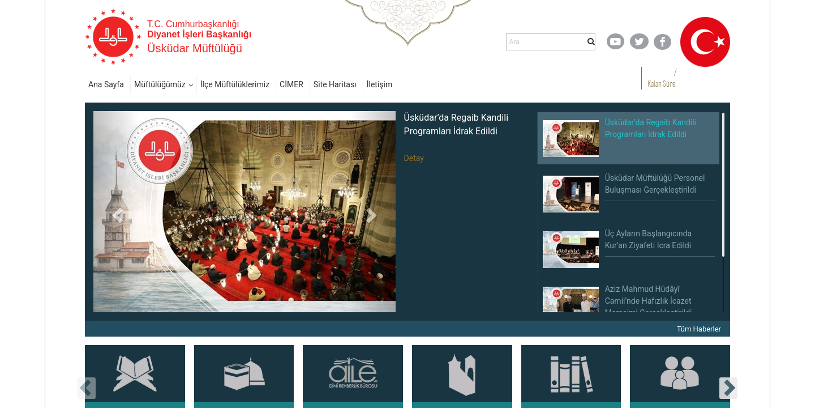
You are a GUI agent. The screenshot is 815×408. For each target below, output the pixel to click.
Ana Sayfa (106, 84)
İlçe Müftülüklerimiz (234, 84)
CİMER (291, 84)
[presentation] (87, 388)
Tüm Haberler (699, 329)
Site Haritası (335, 84)
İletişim (380, 84)
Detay (414, 158)
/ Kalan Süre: (661, 78)
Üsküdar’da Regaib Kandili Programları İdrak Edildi (456, 124)
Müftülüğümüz (160, 84)
